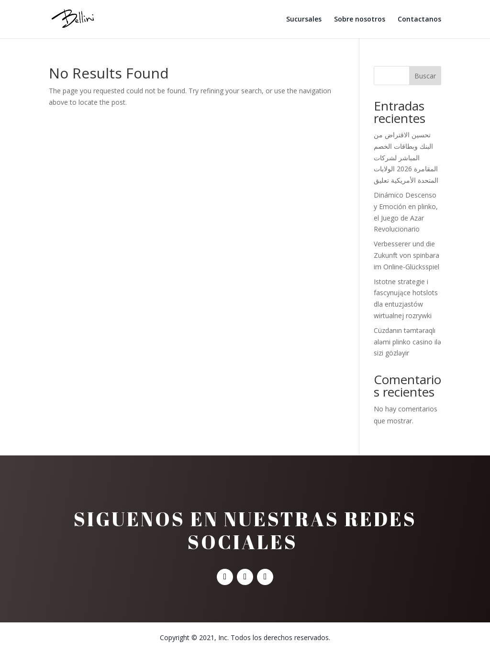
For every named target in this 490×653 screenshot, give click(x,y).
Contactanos (419, 19)
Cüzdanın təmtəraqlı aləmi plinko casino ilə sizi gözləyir (407, 342)
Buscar (425, 75)
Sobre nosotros (359, 19)
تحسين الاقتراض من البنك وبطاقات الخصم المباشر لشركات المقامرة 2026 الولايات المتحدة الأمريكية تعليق (406, 157)
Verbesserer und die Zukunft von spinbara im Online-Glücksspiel (406, 255)
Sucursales (304, 19)
